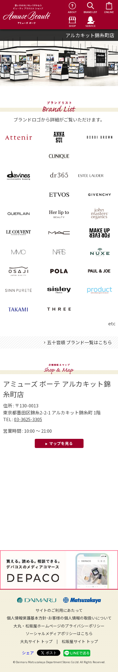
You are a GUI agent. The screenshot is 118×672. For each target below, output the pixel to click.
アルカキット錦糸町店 (90, 35)
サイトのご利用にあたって (59, 610)
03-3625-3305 (28, 419)
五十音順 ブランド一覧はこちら (79, 342)
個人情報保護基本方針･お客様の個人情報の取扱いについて (59, 618)
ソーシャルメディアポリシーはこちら (59, 633)
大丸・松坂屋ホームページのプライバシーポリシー (59, 626)
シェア (28, 653)
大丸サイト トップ (36, 641)
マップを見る (61, 443)
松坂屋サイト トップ (80, 641)
